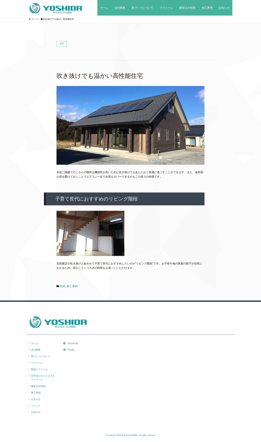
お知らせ (224, 7)
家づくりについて (142, 7)
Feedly (69, 349)
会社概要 (120, 7)
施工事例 (207, 7)
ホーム (104, 7)
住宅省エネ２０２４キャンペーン (43, 377)
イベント (36, 405)
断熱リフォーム (39, 369)
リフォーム (166, 7)
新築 (62, 286)
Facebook (70, 343)
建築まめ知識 (187, 7)
